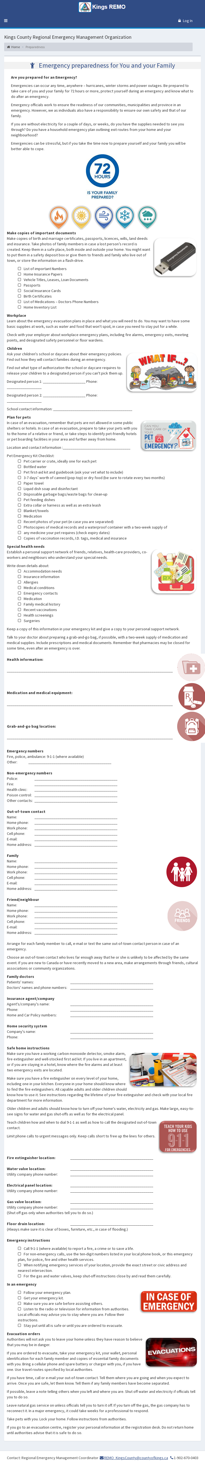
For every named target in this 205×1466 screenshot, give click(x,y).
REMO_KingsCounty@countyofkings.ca (136, 1457)
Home (13, 47)
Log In (185, 20)
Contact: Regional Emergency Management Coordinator (52, 1457)
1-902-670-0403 (183, 1457)
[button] (6, 20)
